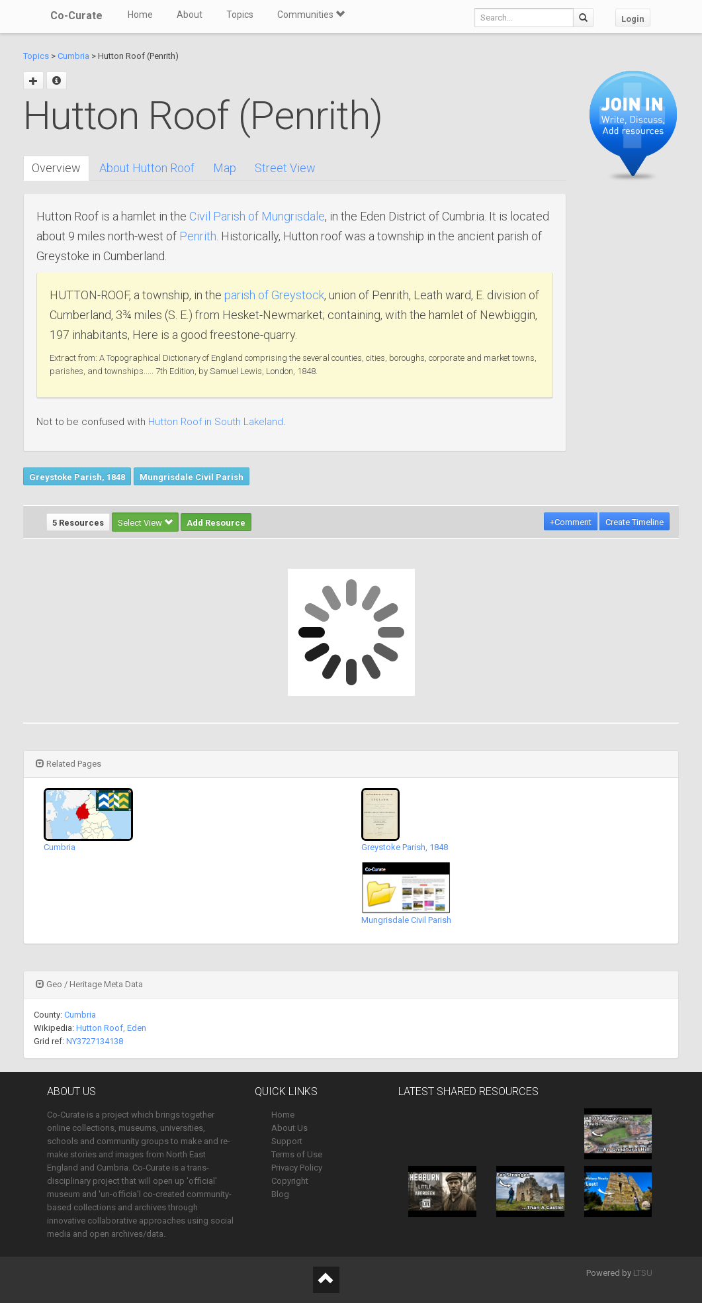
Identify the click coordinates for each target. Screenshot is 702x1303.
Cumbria (73, 56)
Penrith (197, 236)
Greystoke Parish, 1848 (77, 477)
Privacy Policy (296, 1168)
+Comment (571, 522)
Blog (280, 1194)
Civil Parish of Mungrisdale (257, 216)
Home (140, 14)
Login (632, 19)
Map (224, 168)
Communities (311, 14)
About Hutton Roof (147, 168)
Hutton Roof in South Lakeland (215, 422)
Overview (56, 168)
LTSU (642, 1273)
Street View (285, 168)
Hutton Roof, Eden (111, 1028)
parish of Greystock (274, 295)
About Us (289, 1128)
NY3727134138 (94, 1041)
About (189, 14)
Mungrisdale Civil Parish (191, 477)
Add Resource (216, 523)
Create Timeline (634, 522)
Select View (145, 523)
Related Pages (68, 764)
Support (286, 1141)
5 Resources (78, 523)
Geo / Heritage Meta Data (89, 984)
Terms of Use (296, 1154)
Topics (239, 14)
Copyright (289, 1181)
